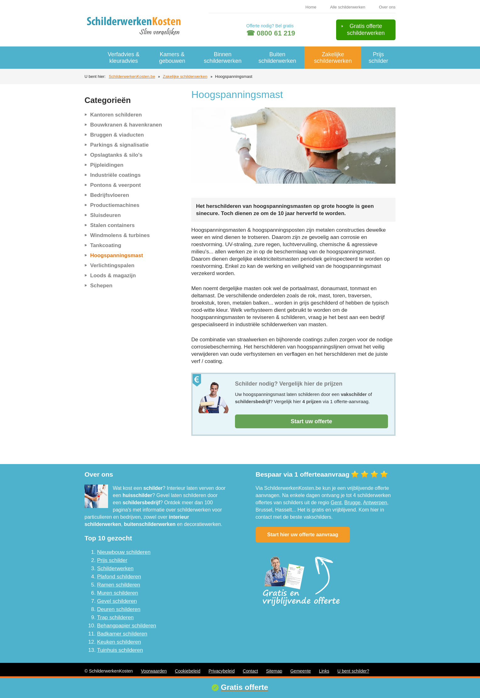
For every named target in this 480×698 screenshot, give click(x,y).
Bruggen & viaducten (117, 135)
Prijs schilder (378, 57)
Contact (250, 671)
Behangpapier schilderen (126, 626)
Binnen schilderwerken (223, 57)
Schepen (101, 286)
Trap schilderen (115, 617)
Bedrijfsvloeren (109, 195)
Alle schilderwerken (347, 7)
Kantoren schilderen (116, 115)
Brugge (352, 502)
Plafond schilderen (119, 577)
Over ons (387, 7)
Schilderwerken (115, 568)
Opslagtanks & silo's (116, 155)
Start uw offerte (311, 421)
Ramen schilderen (118, 585)
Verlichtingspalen (112, 265)
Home (310, 7)
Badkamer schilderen (122, 634)
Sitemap (274, 671)
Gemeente (300, 671)
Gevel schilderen (117, 601)
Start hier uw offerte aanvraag (302, 534)
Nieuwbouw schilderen (123, 552)
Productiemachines (114, 205)
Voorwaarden (154, 671)
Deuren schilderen (118, 609)
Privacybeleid (222, 671)
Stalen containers (112, 225)
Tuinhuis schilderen (120, 650)
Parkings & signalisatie (119, 145)
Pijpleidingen (106, 165)
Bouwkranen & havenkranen (126, 125)
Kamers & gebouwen (172, 57)
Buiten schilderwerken (277, 57)
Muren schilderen (117, 593)
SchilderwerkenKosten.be (132, 76)
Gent (335, 502)
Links (324, 671)
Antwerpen (375, 502)
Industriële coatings (115, 175)
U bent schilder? (353, 671)
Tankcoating (105, 245)
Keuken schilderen (119, 642)
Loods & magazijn (113, 276)
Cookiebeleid (187, 671)
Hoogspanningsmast (116, 255)
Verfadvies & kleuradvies (123, 57)
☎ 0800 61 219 (270, 33)
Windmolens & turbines (120, 235)
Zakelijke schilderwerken (333, 57)
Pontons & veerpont (115, 185)
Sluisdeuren (105, 215)
